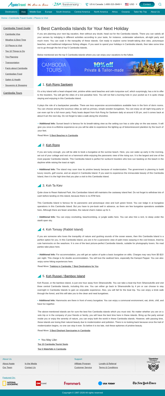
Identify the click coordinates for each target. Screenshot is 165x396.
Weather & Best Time (15, 40)
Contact (147, 4)
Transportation (12, 62)
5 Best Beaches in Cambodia (64, 135)
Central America (82, 12)
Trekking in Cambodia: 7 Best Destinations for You (74, 266)
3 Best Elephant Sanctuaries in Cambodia (70, 330)
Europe (48, 12)
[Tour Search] (160, 4)
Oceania (126, 12)
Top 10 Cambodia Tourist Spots (53, 344)
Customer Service (83, 367)
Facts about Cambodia (16, 68)
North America (101, 12)
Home (4, 18)
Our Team (7, 367)
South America (63, 12)
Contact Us (30, 367)
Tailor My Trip (140, 12)
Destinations (11, 12)
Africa (114, 12)
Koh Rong (53, 145)
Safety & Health (12, 79)
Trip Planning (11, 57)
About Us (155, 12)
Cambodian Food (13, 74)
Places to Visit (41, 18)
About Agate (9, 363)
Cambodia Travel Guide (20, 18)
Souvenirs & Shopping (16, 85)
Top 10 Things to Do (15, 51)
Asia (23, 12)
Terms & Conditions (108, 367)
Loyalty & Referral (107, 363)
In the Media (31, 363)
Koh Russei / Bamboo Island (65, 276)
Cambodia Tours (12, 92)
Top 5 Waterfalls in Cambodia (52, 349)
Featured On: (79, 381)
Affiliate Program (82, 363)
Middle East (35, 12)
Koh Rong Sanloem (59, 84)
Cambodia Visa (12, 34)
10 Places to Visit (13, 45)
